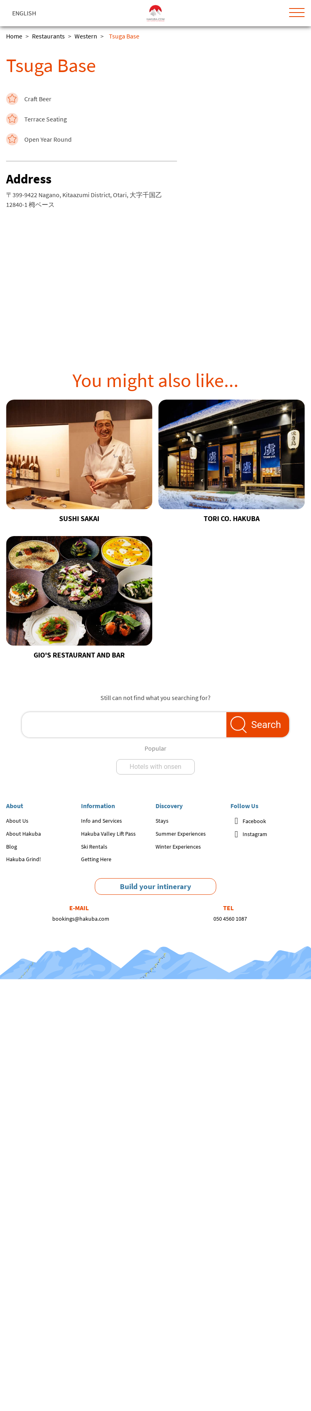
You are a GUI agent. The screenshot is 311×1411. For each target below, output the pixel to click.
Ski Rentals (94, 846)
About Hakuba (23, 833)
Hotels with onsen (155, 766)
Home (14, 36)
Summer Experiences (181, 833)
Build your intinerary (155, 886)
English (24, 13)
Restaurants (48, 36)
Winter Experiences (178, 846)
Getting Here (96, 859)
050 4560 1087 (230, 918)
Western (86, 36)
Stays (162, 820)
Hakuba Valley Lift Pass (108, 833)
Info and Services (101, 820)
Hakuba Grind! (23, 859)
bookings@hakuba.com (80, 918)
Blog (11, 846)
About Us (17, 820)
